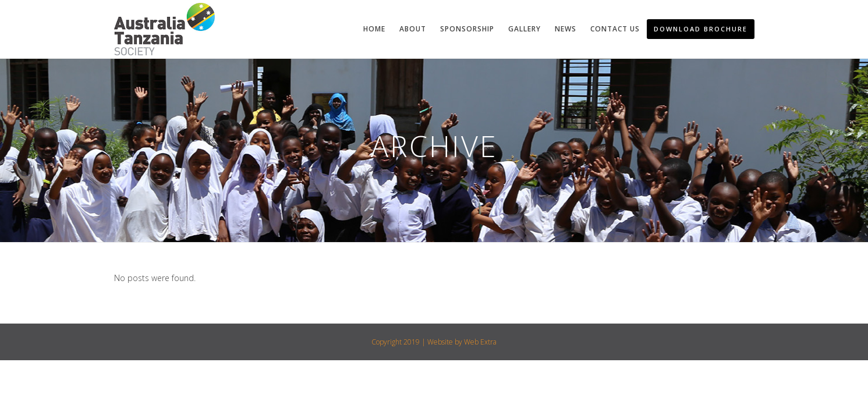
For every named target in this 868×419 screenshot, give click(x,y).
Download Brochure (700, 28)
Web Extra (480, 342)
